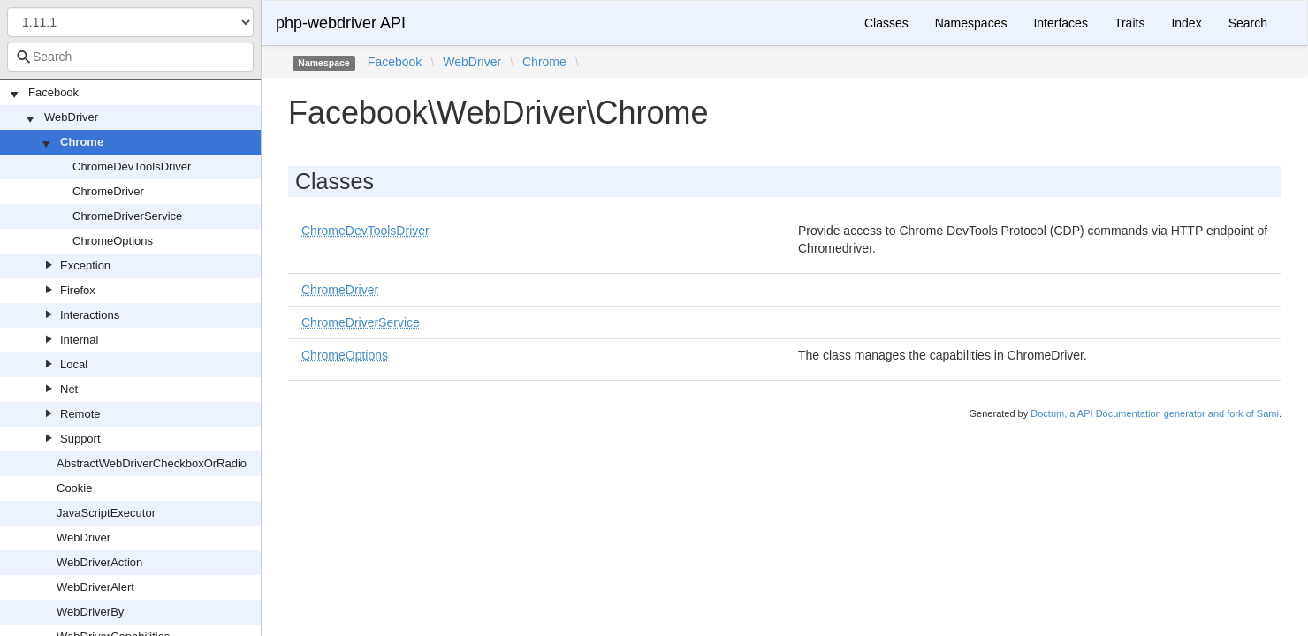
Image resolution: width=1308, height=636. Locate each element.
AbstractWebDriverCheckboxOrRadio (152, 463)
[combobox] (130, 57)
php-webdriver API (341, 23)
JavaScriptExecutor (106, 512)
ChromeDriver (108, 191)
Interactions (89, 315)
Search (1247, 23)
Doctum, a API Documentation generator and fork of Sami (1154, 413)
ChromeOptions (112, 240)
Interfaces (1060, 23)
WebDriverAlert (95, 587)
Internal (79, 339)
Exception (85, 265)
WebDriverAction (99, 562)
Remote (80, 413)
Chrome (81, 141)
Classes (886, 23)
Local (73, 364)
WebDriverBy (90, 611)
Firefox (77, 290)
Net (69, 389)
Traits (1129, 23)
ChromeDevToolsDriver (131, 166)
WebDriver (71, 117)
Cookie (74, 488)
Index (1186, 23)
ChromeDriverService (127, 216)
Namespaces (971, 23)
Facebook (53, 92)
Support (80, 438)
